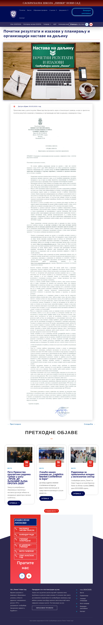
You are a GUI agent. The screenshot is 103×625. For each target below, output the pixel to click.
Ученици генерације (83, 599)
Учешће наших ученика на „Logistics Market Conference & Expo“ (51, 475)
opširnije (13, 503)
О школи (52, 10)
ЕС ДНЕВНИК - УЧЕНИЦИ (25, 546)
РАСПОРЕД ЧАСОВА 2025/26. (27, 529)
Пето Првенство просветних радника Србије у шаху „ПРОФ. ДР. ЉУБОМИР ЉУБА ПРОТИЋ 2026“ (19, 478)
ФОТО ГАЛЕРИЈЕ (26, 551)
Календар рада (63, 24)
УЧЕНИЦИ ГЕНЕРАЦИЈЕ (25, 540)
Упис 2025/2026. (15, 24)
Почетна (22, 10)
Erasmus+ (74, 24)
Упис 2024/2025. (86, 590)
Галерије (46, 24)
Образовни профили (40, 10)
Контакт (22, 18)
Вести (29, 10)
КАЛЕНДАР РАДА (26, 534)
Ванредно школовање (86, 12)
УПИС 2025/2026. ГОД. (26, 556)
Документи (63, 10)
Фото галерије (84, 603)
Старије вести (50, 511)
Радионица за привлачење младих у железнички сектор (82, 474)
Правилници (84, 596)
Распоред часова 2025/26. (32, 24)
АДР (54, 24)
